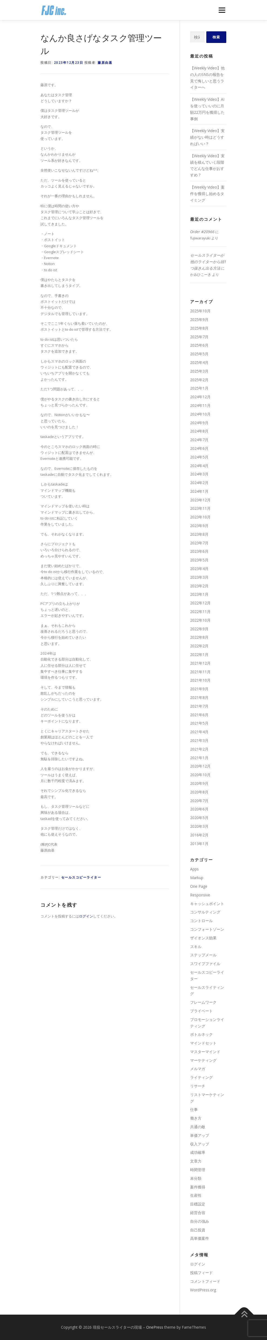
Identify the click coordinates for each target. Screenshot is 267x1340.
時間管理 (197, 1169)
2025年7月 (199, 336)
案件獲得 (197, 1187)
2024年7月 (199, 439)
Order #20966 (202, 231)
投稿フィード (201, 1272)
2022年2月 (199, 645)
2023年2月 (199, 585)
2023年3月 (199, 577)
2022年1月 (199, 654)
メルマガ (197, 1068)
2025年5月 (199, 353)
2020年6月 (199, 809)
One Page (198, 886)
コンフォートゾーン (207, 929)
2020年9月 (199, 783)
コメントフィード (205, 1281)
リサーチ (197, 1085)
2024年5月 (199, 457)
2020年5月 (199, 817)
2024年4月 (199, 465)
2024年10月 (200, 414)
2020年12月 (200, 766)
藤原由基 (105, 62)
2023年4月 (199, 568)
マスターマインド (205, 1051)
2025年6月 (199, 345)
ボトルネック (201, 1034)
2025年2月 (199, 379)
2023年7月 (199, 542)
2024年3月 (199, 474)
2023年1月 (199, 594)
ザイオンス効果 (203, 937)
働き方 (195, 1118)
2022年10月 (200, 620)
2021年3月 (199, 740)
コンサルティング (205, 911)
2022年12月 (200, 602)
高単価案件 (199, 1238)
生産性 (195, 1195)
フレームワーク (203, 1002)
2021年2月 (199, 749)
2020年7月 (199, 800)
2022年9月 (199, 628)
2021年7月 (199, 706)
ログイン (86, 916)
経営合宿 (197, 1212)
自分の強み (199, 1221)
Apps (194, 869)
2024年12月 (200, 396)
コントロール (201, 920)
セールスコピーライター (81, 877)
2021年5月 (199, 723)
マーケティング (203, 1060)
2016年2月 (199, 835)
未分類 (195, 1178)
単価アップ (199, 1135)
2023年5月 (199, 559)
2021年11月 (200, 671)
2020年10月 (200, 774)
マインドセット (203, 1043)
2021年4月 (199, 731)
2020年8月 (199, 792)
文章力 (195, 1161)
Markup (196, 877)
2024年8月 (199, 431)
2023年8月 (199, 534)
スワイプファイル (205, 963)
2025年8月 (199, 328)
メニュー (222, 10)
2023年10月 (200, 517)
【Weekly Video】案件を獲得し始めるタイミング (207, 194)
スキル (195, 946)
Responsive (200, 894)
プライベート (201, 1010)
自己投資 (197, 1229)
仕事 (194, 1109)
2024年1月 (199, 491)
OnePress (154, 1327)
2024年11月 (200, 405)
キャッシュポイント (207, 903)
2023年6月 (199, 551)
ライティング (201, 1077)
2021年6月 (199, 714)
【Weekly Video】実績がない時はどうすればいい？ (207, 137)
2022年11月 (200, 611)
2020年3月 (199, 826)
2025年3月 (199, 371)
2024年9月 (199, 422)
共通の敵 (197, 1126)
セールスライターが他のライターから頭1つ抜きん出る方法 (208, 262)
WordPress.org (203, 1289)
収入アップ (199, 1144)
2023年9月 (199, 525)
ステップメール (203, 954)
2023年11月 (200, 508)
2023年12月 (200, 499)
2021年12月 (200, 663)
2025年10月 (200, 310)
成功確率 (197, 1152)
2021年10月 (200, 680)
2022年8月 (199, 637)
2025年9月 (199, 319)
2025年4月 (199, 362)
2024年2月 (199, 482)
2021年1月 (199, 757)
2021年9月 (199, 688)
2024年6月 (199, 448)
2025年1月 (199, 388)
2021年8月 (199, 697)
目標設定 (197, 1204)
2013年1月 (199, 843)
